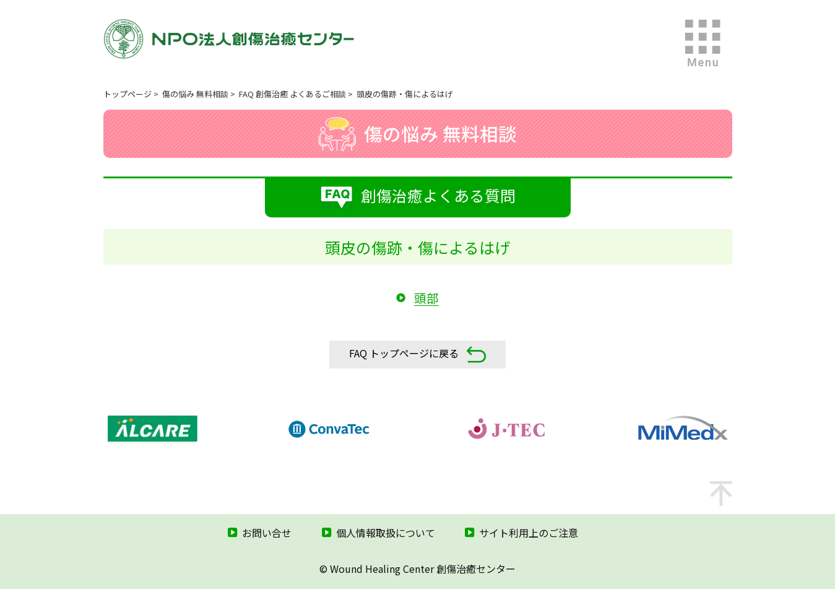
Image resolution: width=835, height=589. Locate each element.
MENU (703, 43)
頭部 (426, 298)
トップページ (127, 94)
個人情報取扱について (385, 532)
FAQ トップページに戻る (418, 355)
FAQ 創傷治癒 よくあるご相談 (292, 94)
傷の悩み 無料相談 (195, 94)
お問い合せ (267, 532)
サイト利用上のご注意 (528, 532)
